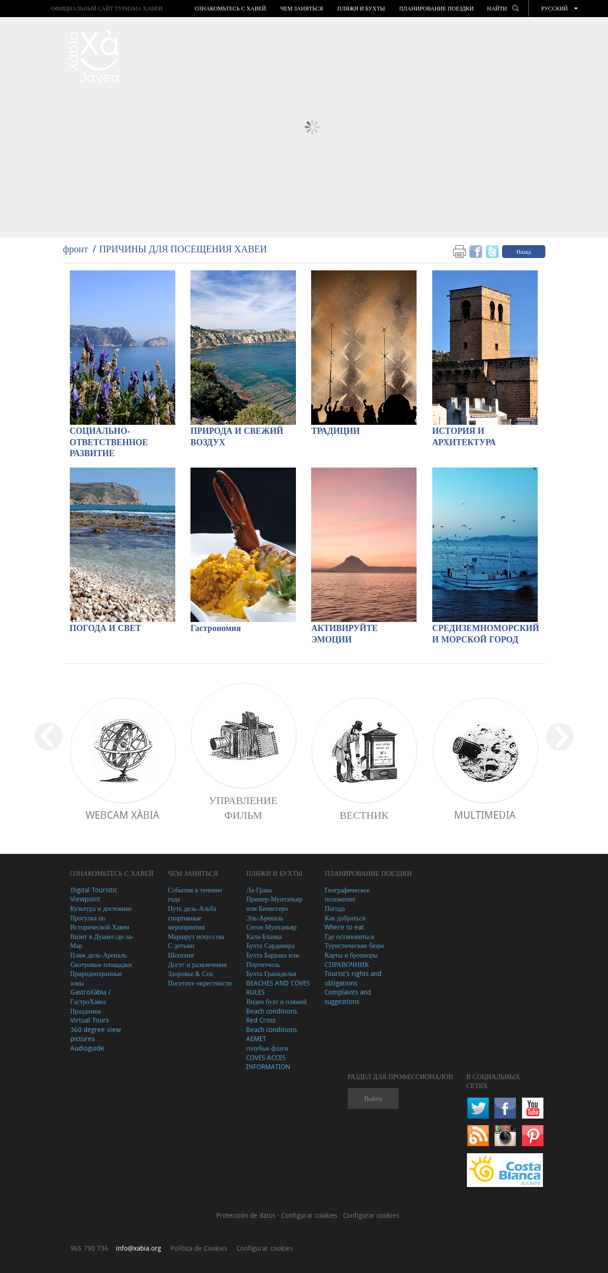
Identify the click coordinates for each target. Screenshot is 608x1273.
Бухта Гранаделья (271, 973)
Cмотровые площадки (101, 964)
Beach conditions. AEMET (272, 1034)
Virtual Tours (89, 1019)
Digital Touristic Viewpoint (93, 894)
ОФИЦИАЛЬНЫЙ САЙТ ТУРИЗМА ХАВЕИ (106, 8)
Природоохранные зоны (96, 978)
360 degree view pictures (95, 1034)
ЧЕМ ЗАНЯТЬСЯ (301, 8)
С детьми (181, 945)
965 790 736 (89, 1248)
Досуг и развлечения (197, 964)
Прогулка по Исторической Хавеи (100, 922)
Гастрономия (215, 628)
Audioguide (87, 1048)
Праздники (85, 1010)
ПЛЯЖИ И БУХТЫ (361, 8)
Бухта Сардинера (270, 945)
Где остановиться (349, 936)
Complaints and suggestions (347, 996)
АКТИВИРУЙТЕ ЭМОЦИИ (344, 634)
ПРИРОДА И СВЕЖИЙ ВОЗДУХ (236, 437)
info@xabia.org (138, 1248)
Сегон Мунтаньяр (271, 926)
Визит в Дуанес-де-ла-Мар (102, 941)
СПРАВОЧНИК (346, 964)
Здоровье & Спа (190, 973)
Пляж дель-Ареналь (98, 954)
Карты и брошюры (351, 954)
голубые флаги (267, 1048)
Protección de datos (246, 1215)
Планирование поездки (436, 8)
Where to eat (344, 926)
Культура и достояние (101, 908)
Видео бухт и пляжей (276, 1001)
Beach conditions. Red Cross (272, 1015)
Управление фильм (243, 807)
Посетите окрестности (199, 982)
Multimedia (484, 815)
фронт (75, 248)
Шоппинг (181, 954)
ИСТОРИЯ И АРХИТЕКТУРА (464, 437)
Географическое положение (347, 894)
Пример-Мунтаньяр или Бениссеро (274, 903)
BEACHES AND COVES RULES (278, 987)
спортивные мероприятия (186, 922)
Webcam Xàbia (122, 815)
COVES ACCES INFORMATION (268, 1062)
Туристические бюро (354, 945)
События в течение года (195, 894)
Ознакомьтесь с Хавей (230, 8)
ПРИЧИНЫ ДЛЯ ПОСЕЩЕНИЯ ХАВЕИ (183, 248)
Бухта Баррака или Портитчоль (272, 959)
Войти (373, 1098)
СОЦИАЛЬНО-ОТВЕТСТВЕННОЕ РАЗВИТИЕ (109, 442)
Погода (334, 908)
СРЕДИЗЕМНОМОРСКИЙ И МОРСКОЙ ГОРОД (485, 634)
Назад (523, 251)
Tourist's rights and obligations (352, 978)
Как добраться (344, 917)
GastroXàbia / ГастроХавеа (90, 996)
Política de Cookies (199, 1248)
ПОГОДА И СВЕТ (106, 628)
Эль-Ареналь (264, 917)
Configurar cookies (310, 1215)
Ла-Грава (259, 889)
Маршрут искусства (196, 936)
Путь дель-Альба (192, 908)
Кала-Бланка (264, 936)
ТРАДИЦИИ (335, 431)
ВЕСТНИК (364, 815)
